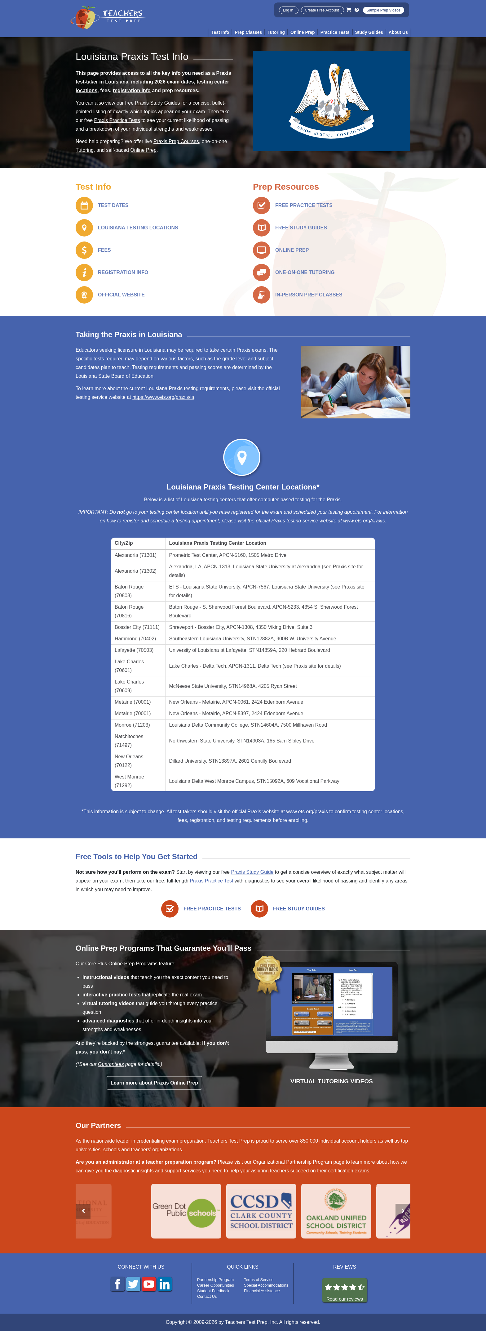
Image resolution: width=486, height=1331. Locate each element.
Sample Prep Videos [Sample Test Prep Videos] (383, 10)
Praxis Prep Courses (176, 141)
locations (86, 90)
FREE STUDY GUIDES (301, 227)
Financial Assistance (262, 1290)
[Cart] (349, 10)
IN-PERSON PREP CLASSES (308, 294)
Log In (288, 10)
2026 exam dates (174, 81)
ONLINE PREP (292, 250)
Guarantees (111, 1064)
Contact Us (207, 1296)
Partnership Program (215, 1279)
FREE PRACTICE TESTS (304, 205)
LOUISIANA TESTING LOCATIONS (138, 227)
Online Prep (143, 150)
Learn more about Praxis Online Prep (154, 1082)
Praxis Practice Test (211, 880)
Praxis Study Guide (252, 872)
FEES (104, 250)
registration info (132, 90)
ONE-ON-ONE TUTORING (305, 272)
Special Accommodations (266, 1285)
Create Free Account (322, 10)
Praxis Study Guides (157, 103)
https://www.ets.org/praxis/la (163, 397)
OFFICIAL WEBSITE (121, 294)
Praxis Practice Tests (117, 120)
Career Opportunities (215, 1285)
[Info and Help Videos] (357, 10)
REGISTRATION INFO (123, 272)
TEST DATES (113, 205)
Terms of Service (258, 1279)
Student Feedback (213, 1290)
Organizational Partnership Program (292, 1162)
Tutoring (85, 150)
